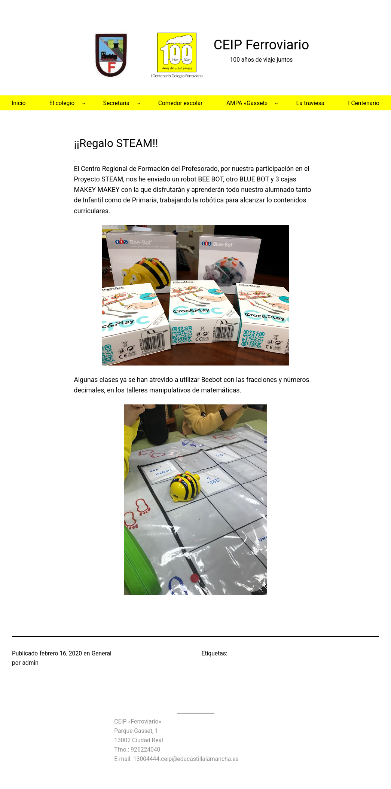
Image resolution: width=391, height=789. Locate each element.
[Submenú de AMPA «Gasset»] (276, 102)
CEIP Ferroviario (261, 45)
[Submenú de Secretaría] (138, 102)
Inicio (19, 103)
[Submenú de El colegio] (83, 102)
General (102, 653)
